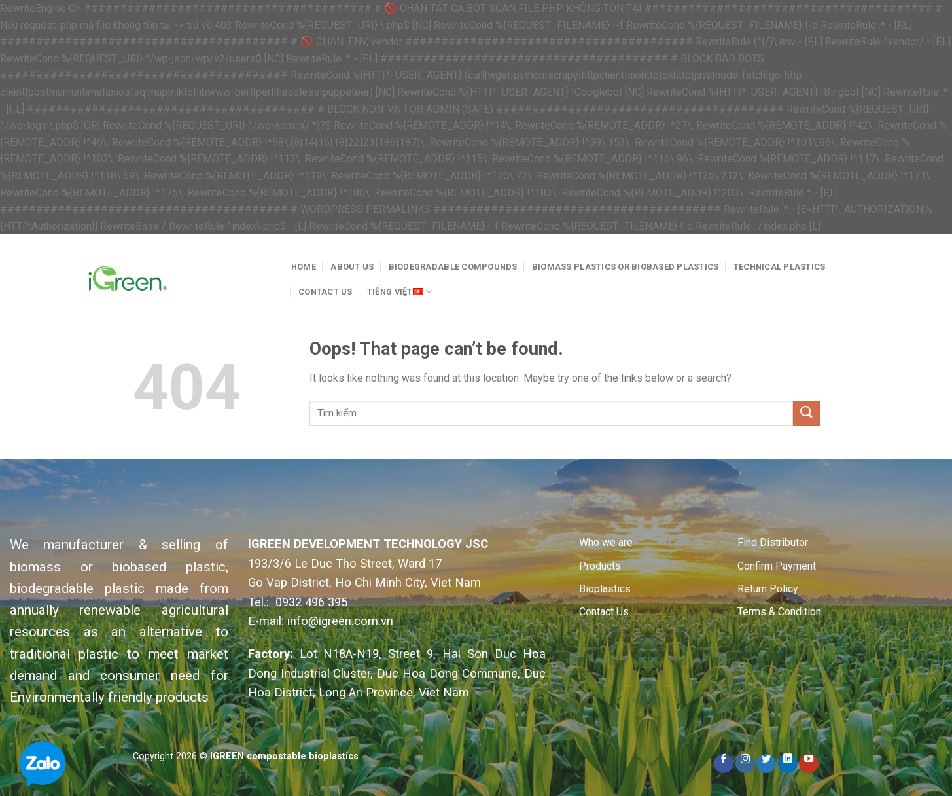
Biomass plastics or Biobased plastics (625, 267)
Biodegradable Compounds (453, 267)
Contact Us (325, 292)
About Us (352, 267)
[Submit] (806, 413)
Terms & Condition (779, 612)
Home (303, 267)
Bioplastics (605, 589)
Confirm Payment (776, 566)
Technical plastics (779, 267)
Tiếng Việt (399, 291)
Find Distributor (772, 542)
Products (600, 566)
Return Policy (767, 589)
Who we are (606, 542)
